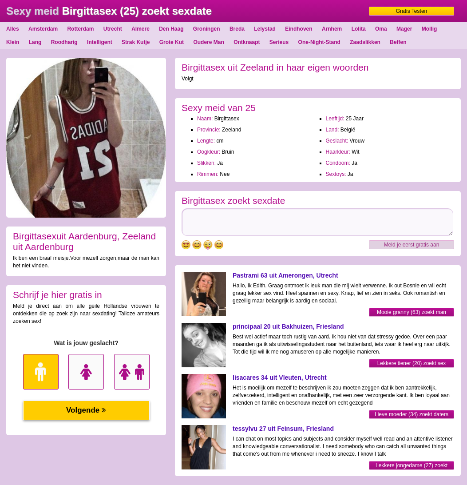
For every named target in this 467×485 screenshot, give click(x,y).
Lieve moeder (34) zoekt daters (411, 414)
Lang (35, 42)
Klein (12, 42)
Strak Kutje (136, 42)
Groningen (206, 29)
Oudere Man (208, 42)
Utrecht (112, 29)
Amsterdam (43, 29)
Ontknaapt (247, 42)
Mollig (429, 29)
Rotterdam (80, 29)
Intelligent (99, 42)
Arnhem (332, 29)
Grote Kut (171, 42)
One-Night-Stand (319, 42)
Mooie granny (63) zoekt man (411, 312)
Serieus (279, 42)
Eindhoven (298, 29)
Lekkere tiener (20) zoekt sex (411, 363)
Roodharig (64, 42)
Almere (140, 29)
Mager (404, 29)
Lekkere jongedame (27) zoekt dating (411, 466)
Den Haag (171, 29)
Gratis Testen (411, 11)
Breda (237, 29)
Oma (381, 29)
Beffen (398, 42)
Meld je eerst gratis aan (411, 245)
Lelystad (265, 29)
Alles (12, 29)
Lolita (359, 29)
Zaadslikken (365, 42)
